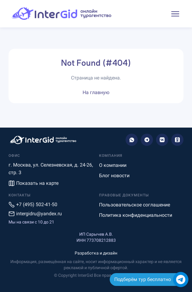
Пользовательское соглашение (134, 205)
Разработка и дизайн (96, 253)
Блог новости (114, 175)
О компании (112, 165)
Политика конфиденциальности (135, 215)
